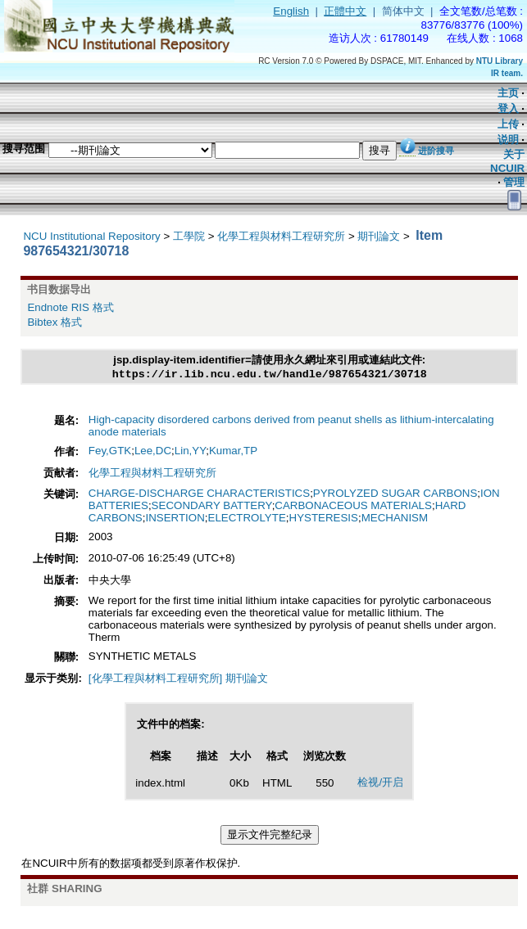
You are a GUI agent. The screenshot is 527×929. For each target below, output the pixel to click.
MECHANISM (394, 519)
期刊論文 (378, 236)
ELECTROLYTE (247, 519)
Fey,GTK (110, 452)
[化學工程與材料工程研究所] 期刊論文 (178, 680)
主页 (508, 93)
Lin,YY (190, 452)
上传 (508, 124)
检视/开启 (380, 784)
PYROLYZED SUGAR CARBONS (395, 495)
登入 (508, 108)
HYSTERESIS (323, 519)
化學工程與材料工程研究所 (281, 236)
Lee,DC (152, 452)
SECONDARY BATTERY (212, 507)
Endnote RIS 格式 (70, 307)
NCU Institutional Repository (91, 236)
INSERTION (174, 519)
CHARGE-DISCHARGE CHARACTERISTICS (199, 495)
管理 (514, 182)
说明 (508, 139)
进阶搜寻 (436, 151)
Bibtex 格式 (54, 322)
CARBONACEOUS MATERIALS (353, 507)
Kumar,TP (233, 452)
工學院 (189, 236)
